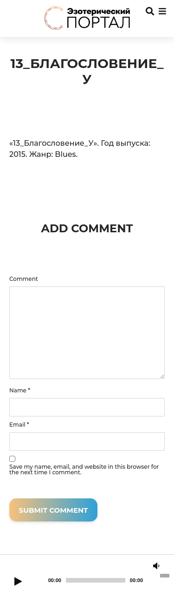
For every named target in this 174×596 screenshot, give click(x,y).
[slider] (95, 580)
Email (19, 425)
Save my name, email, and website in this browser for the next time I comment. (84, 469)
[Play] (18, 582)
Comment (23, 279)
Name (19, 390)
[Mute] (156, 566)
